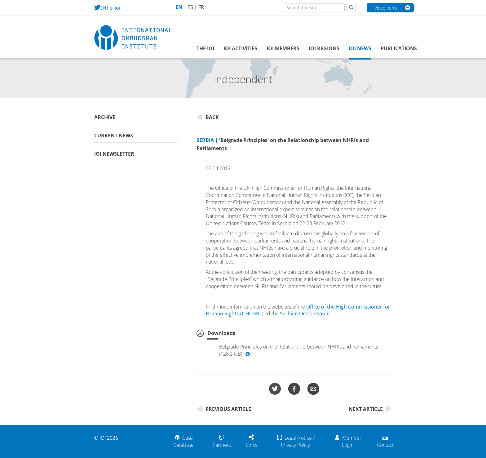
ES (190, 7)
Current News (113, 135)
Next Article (370, 409)
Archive (104, 117)
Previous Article (224, 409)
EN (178, 7)
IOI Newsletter (114, 153)
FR (201, 7)
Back (208, 117)
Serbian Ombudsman (305, 313)
